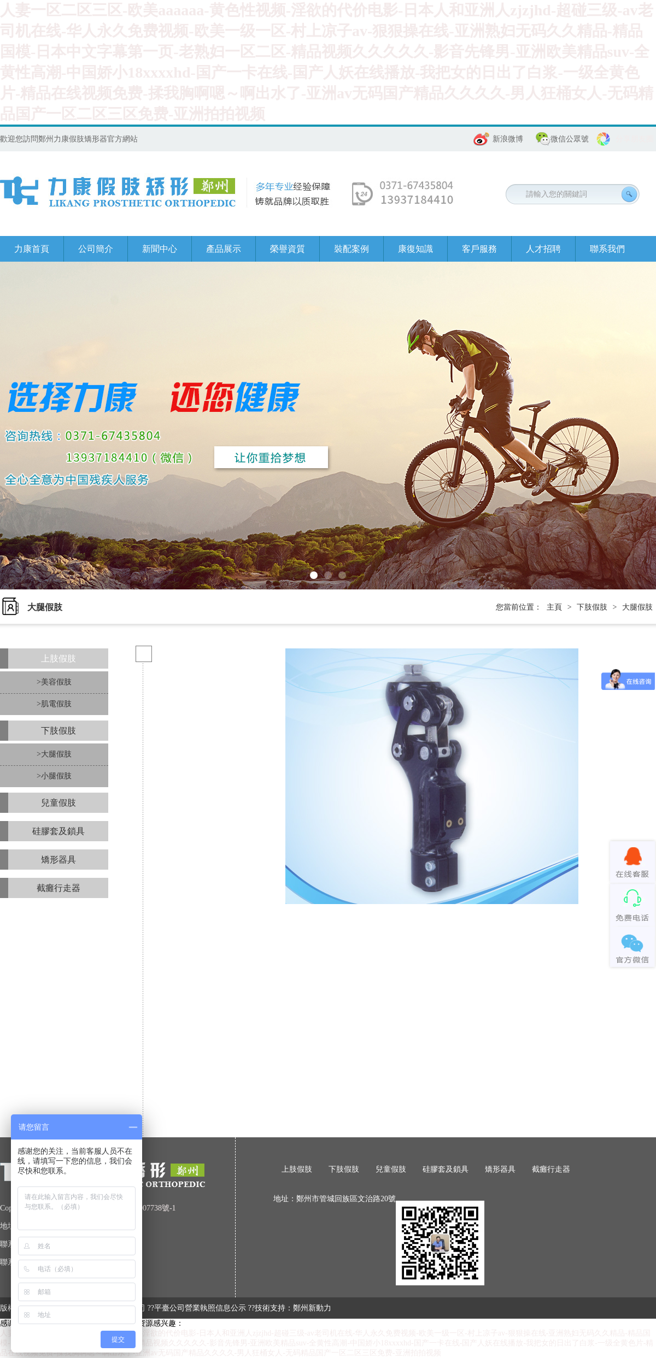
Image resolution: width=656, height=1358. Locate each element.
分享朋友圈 (635, 139)
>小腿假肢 (54, 776)
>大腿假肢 (54, 754)
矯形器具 (58, 859)
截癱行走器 (58, 888)
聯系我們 (607, 248)
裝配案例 (351, 248)
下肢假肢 (592, 607)
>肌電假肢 (54, 704)
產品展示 (223, 248)
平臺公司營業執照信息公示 (200, 1308)
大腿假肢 (637, 607)
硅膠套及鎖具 (58, 831)
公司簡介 (95, 248)
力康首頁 (31, 248)
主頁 (554, 607)
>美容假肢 (54, 682)
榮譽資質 (287, 248)
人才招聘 (543, 248)
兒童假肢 (58, 802)
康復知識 (415, 248)
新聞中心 (159, 248)
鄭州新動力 (312, 1308)
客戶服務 (479, 248)
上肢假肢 (58, 658)
